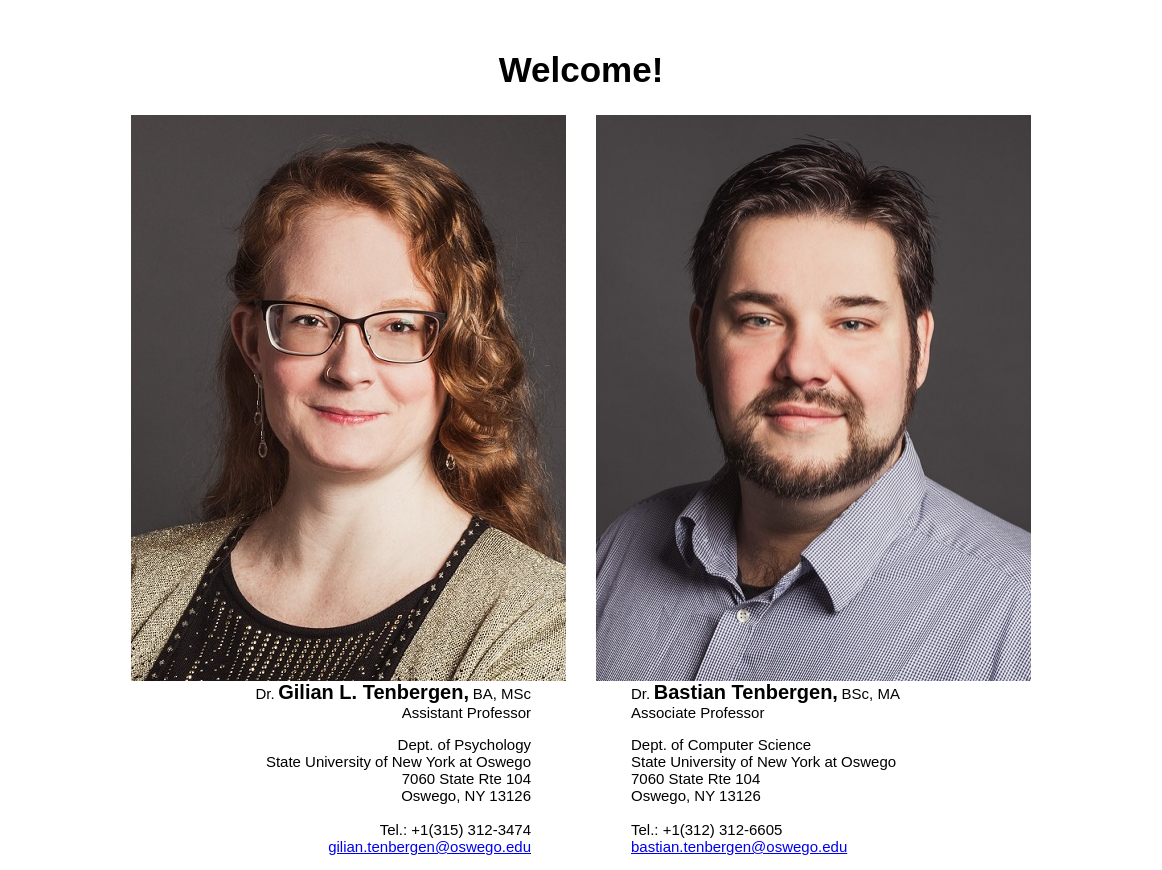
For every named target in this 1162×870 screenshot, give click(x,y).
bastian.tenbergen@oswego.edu (739, 846)
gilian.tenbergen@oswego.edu (429, 846)
